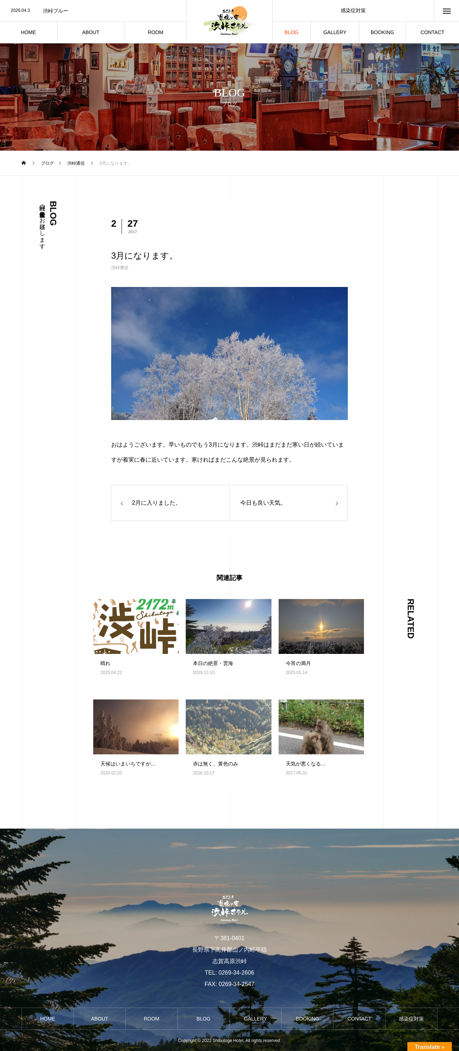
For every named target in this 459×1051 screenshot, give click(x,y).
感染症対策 (353, 10)
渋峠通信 (119, 267)
